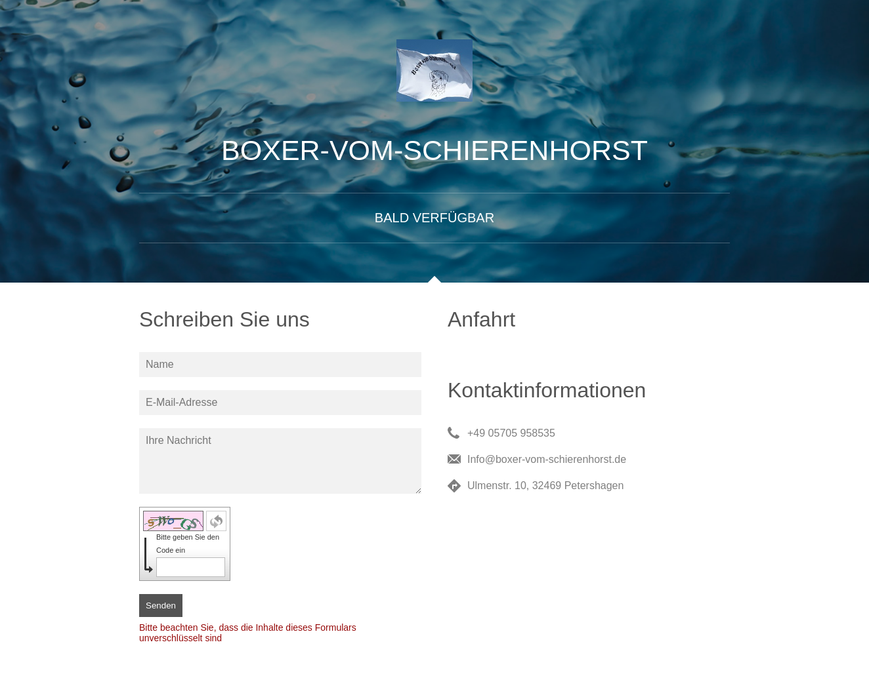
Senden (161, 605)
